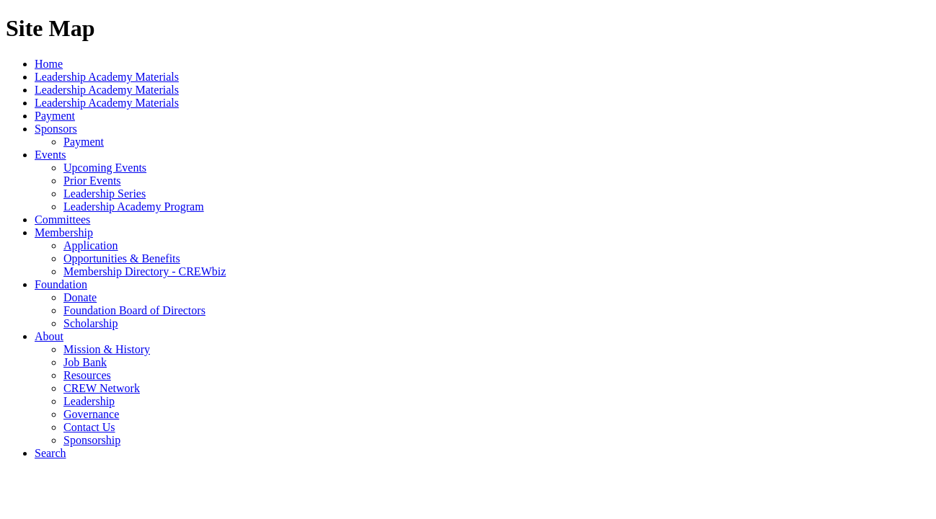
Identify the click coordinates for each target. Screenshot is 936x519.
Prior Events (92, 180)
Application (90, 245)
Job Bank (85, 362)
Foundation (61, 284)
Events (50, 154)
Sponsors (56, 129)
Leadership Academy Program (133, 206)
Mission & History (106, 349)
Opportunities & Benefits (121, 258)
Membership (64, 232)
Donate (80, 297)
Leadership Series (104, 193)
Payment (55, 116)
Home (49, 64)
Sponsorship (91, 440)
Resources (87, 375)
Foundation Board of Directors (134, 310)
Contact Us (89, 427)
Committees (62, 219)
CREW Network (101, 388)
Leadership (89, 401)
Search (50, 453)
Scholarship (90, 323)
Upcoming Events (104, 167)
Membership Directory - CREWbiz (144, 271)
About (49, 336)
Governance (91, 414)
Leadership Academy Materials (107, 77)
